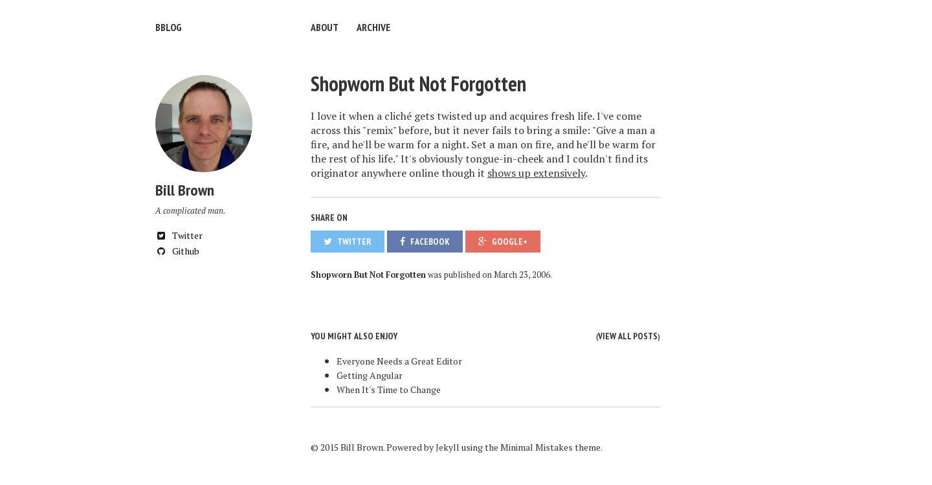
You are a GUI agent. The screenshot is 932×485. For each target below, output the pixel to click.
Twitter (179, 235)
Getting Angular (370, 375)
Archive (373, 27)
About (324, 27)
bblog (168, 27)
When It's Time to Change (389, 389)
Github (177, 251)
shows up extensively (536, 173)
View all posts (628, 336)
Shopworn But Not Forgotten (418, 83)
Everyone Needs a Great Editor (399, 361)
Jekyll (448, 447)
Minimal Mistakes (536, 447)
